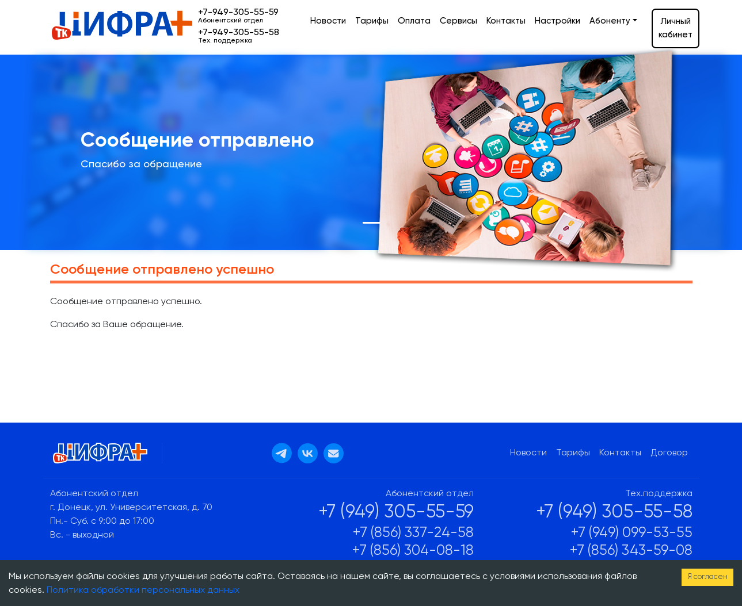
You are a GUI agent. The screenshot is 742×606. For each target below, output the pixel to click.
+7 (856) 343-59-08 (631, 551)
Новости (328, 21)
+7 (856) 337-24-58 (413, 533)
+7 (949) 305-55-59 (396, 512)
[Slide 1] (371, 222)
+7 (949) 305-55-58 (614, 512)
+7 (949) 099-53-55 (631, 533)
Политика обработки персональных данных (143, 590)
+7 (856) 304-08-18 (413, 551)
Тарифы (372, 21)
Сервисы (458, 21)
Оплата (414, 21)
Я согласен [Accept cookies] (707, 577)
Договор (669, 453)
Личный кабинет (675, 28)
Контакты (506, 21)
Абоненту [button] (609, 21)
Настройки (557, 21)
